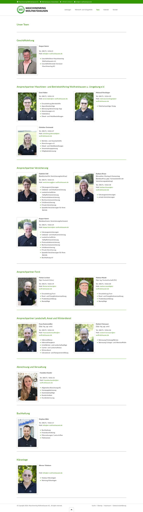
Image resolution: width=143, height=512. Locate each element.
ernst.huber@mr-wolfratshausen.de (55, 99)
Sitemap (99, 505)
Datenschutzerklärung (119, 505)
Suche (94, 505)
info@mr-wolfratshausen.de (52, 53)
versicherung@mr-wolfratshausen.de (55, 182)
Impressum (107, 505)
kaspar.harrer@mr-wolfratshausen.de (56, 227)
